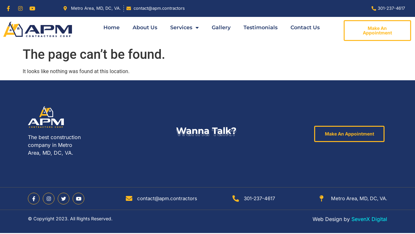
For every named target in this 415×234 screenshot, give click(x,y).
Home (111, 27)
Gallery (221, 27)
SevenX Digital (369, 219)
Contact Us (305, 27)
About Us (145, 27)
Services (184, 27)
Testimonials (260, 27)
